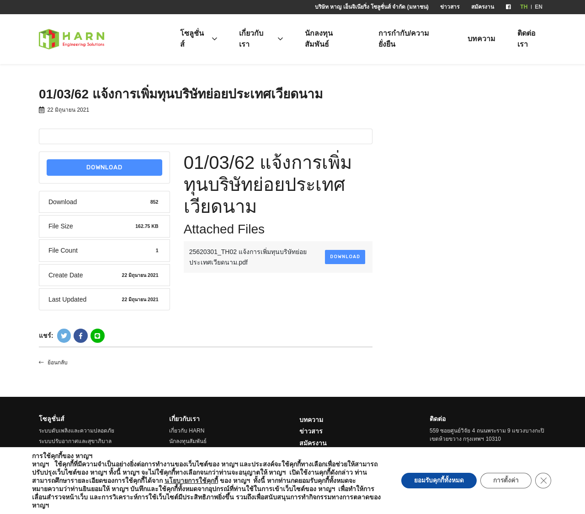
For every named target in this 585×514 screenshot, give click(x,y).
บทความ (481, 39)
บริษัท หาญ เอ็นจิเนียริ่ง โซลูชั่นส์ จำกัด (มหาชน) (372, 7)
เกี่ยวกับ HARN (186, 430)
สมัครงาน (482, 7)
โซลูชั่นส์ (192, 38)
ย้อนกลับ (53, 362)
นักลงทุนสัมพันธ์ (319, 38)
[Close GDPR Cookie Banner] (543, 480)
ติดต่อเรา (526, 38)
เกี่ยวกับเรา (251, 38)
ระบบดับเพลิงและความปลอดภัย (76, 430)
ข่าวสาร (449, 7)
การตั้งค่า (504, 480)
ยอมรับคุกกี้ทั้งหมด (435, 480)
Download (104, 167)
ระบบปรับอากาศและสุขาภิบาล (75, 441)
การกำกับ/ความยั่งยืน (403, 38)
